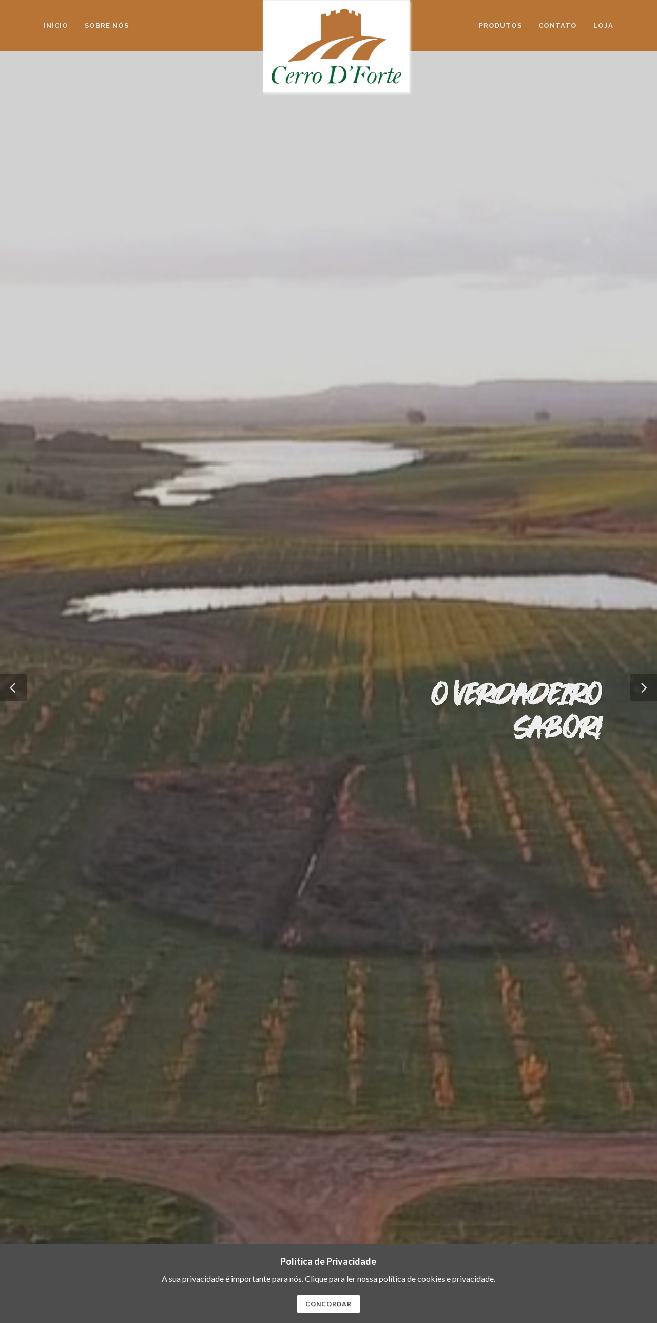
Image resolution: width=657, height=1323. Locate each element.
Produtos (593, 1168)
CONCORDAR (328, 1304)
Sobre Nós (556, 1168)
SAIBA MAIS (103, 1074)
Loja (603, 25)
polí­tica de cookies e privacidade (436, 1278)
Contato (595, 1181)
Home (525, 1168)
